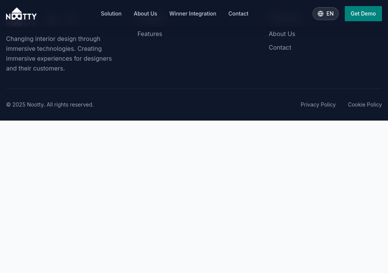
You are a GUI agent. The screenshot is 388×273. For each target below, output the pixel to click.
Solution (111, 13)
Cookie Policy (365, 104)
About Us (145, 13)
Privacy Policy (318, 104)
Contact (238, 13)
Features (150, 34)
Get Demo (363, 13)
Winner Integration (192, 13)
